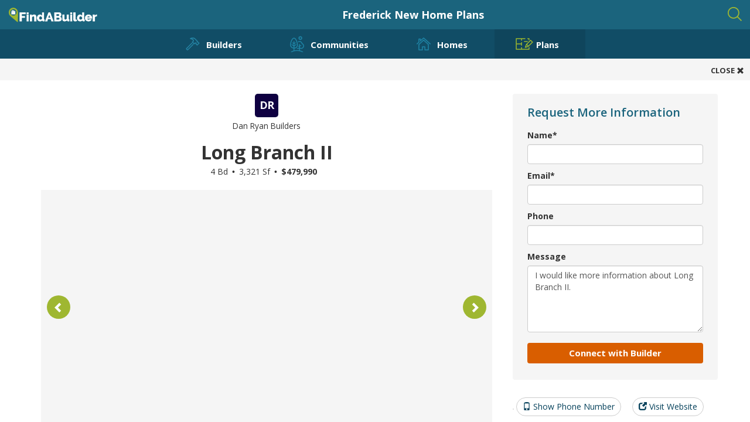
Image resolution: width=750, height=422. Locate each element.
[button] (58, 307)
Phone (540, 216)
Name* (542, 135)
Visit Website (668, 406)
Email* (541, 175)
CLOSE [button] (727, 70)
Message (546, 256)
